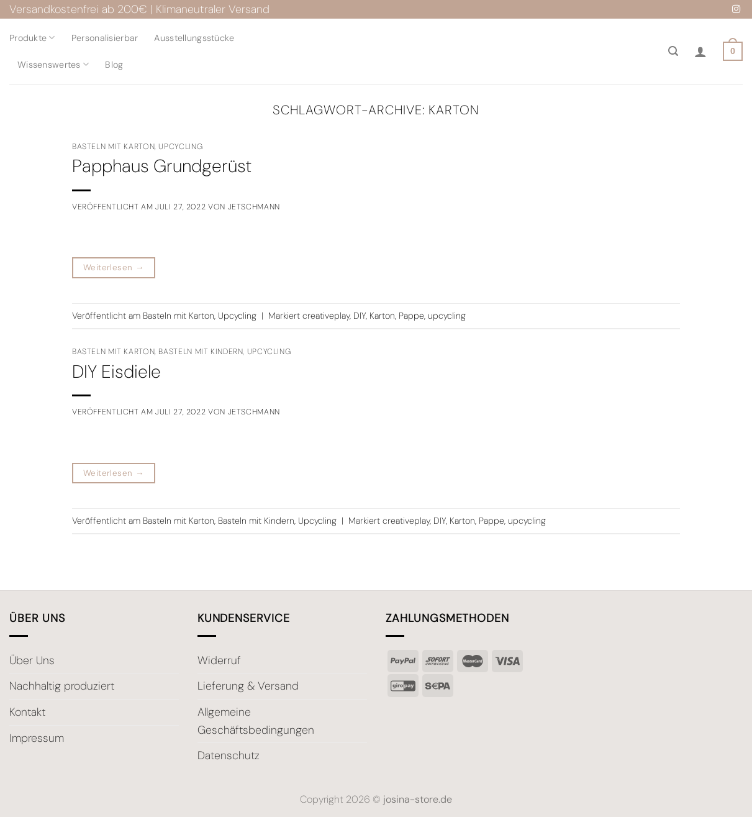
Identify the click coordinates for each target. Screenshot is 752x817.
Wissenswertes (53, 64)
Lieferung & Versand (248, 685)
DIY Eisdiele (116, 371)
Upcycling (180, 147)
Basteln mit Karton (113, 147)
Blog (114, 64)
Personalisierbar (104, 37)
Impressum (36, 738)
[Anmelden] (700, 51)
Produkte (32, 37)
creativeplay (326, 315)
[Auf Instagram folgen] (736, 9)
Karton (382, 315)
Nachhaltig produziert (61, 685)
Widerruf (219, 660)
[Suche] (673, 51)
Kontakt (27, 712)
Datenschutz (228, 755)
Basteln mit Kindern (200, 352)
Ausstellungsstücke (194, 37)
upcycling (447, 315)
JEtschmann (254, 207)
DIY (359, 315)
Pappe (411, 315)
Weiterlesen (113, 268)
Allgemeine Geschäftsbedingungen (255, 721)
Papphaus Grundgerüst (161, 166)
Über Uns (32, 660)
